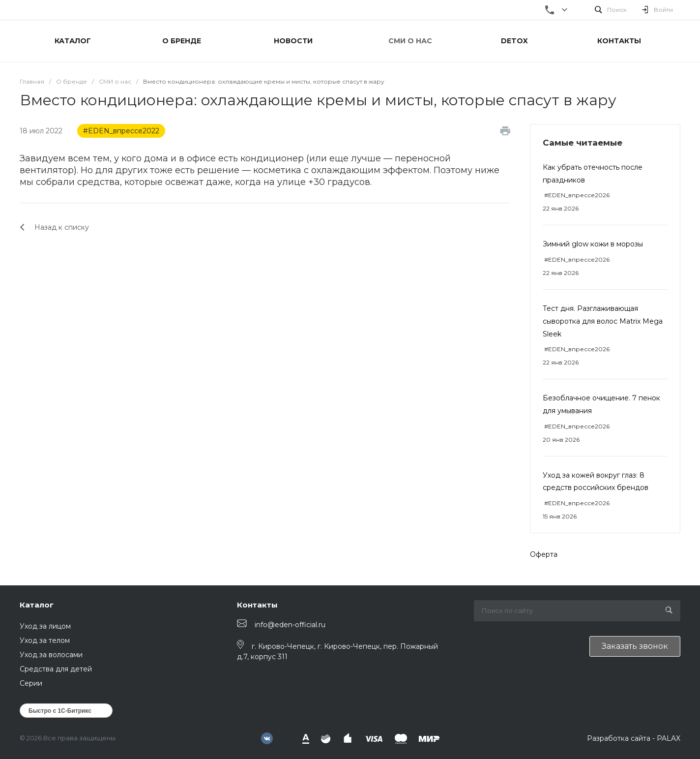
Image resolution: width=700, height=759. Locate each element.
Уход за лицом (45, 626)
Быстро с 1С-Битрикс (60, 710)
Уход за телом (45, 640)
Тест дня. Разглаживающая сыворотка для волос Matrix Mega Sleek (603, 321)
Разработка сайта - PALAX (633, 738)
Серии (31, 683)
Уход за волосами (51, 654)
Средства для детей (56, 669)
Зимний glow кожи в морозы (593, 244)
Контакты (257, 604)
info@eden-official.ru (290, 624)
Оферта (543, 554)
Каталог (37, 604)
